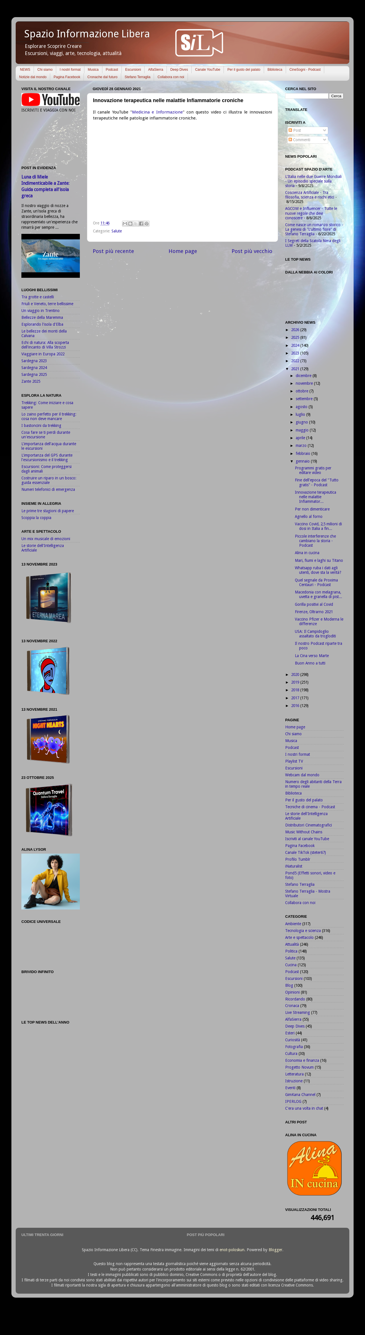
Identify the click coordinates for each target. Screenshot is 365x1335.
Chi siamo (44, 70)
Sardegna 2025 (34, 374)
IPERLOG (293, 1101)
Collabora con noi (170, 77)
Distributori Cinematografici (308, 825)
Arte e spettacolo (299, 937)
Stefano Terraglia (138, 77)
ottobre (302, 391)
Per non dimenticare (312, 509)
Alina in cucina (307, 552)
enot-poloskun (232, 1249)
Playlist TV (294, 761)
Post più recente (113, 251)
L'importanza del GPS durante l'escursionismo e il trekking (46, 457)
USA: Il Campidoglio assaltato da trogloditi (315, 633)
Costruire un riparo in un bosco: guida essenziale (48, 480)
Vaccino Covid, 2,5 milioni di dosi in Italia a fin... (318, 526)
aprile (301, 437)
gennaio (303, 461)
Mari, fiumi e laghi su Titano (319, 560)
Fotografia (294, 1046)
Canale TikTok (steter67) (305, 852)
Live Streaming (297, 1012)
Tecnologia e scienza (303, 930)
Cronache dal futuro (102, 77)
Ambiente (293, 923)
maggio (303, 430)
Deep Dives (179, 70)
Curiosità (292, 1040)
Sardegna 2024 (34, 367)
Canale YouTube (207, 70)
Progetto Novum (299, 1067)
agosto (302, 406)
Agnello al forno (309, 516)
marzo (302, 445)
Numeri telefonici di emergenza (48, 489)
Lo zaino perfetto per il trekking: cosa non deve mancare (48, 416)
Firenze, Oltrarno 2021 (314, 611)
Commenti (299, 139)
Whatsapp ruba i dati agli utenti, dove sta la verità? (318, 570)
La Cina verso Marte (312, 655)
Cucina (291, 965)
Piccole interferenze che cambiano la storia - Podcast (315, 541)
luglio (301, 414)
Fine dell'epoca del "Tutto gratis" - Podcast (316, 482)
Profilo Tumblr (297, 859)
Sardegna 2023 (34, 360)
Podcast (112, 70)
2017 (295, 698)
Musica (93, 70)
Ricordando (295, 999)
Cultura (291, 1053)
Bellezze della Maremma (42, 317)
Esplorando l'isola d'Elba (42, 324)
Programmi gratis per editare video (313, 470)
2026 (295, 329)
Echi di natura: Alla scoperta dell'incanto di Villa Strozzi (45, 344)
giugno (302, 422)
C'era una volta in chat (304, 1108)
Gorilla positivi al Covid (314, 604)
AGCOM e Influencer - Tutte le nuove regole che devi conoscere (311, 213)
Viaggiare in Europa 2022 (42, 354)
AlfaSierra (155, 70)
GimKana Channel (300, 1094)
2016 (295, 705)
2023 (295, 353)
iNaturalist (293, 866)
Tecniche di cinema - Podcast (310, 807)
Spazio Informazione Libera (87, 34)
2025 (295, 337)
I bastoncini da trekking (41, 425)
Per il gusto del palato (243, 70)
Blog (289, 985)
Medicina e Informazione (157, 112)
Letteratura (294, 1074)
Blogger (275, 1249)
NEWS (25, 70)
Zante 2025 (30, 381)
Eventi (290, 1087)
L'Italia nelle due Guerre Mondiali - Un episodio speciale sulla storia (313, 181)
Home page (183, 251)
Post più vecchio (252, 251)
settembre (305, 398)
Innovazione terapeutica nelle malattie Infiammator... (315, 497)
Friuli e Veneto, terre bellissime (47, 303)
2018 (295, 690)
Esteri (290, 1033)
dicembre (304, 375)
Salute (116, 231)
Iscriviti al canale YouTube (307, 838)
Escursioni (133, 70)
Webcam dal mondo (302, 775)
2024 (295, 345)
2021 (295, 368)
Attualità (292, 944)
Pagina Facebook (67, 77)
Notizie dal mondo (32, 77)
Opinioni (292, 992)
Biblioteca (274, 70)
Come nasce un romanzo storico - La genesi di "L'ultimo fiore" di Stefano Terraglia (314, 229)
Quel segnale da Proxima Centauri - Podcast (316, 582)
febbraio (303, 453)
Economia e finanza (302, 1060)
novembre (305, 383)
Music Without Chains (303, 832)
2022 (295, 360)
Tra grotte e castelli (37, 297)
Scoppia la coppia (36, 517)
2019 (295, 682)
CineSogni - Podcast (305, 70)
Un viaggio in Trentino (40, 310)
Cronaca (292, 1005)
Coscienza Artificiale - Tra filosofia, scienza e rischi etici (309, 194)
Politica (291, 951)
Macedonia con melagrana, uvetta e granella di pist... (318, 594)
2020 (295, 674)
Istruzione (294, 1081)
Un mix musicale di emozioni (45, 538)
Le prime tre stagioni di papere (47, 511)
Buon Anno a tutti (310, 663)
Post (295, 130)
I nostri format (70, 70)
